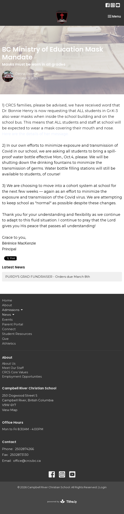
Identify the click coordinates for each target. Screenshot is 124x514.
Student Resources (17, 334)
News (8, 315)
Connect (9, 329)
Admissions (12, 310)
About (7, 305)
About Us (8, 363)
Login (103, 487)
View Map (9, 410)
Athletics (9, 343)
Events (7, 319)
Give (5, 339)
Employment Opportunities (22, 376)
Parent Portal (12, 324)
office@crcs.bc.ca (27, 461)
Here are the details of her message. (35, 134)
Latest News (13, 267)
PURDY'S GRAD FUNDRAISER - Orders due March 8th (47, 277)
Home (7, 300)
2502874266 (24, 449)
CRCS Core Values (15, 372)
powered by (62, 501)
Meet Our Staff (13, 368)
